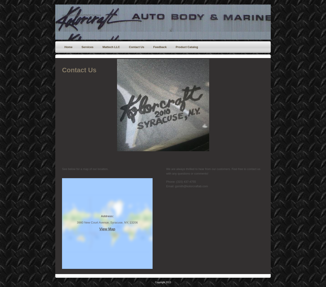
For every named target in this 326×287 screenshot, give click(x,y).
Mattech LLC (111, 47)
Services (87, 47)
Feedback (160, 47)
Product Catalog (187, 47)
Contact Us (136, 47)
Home (69, 47)
